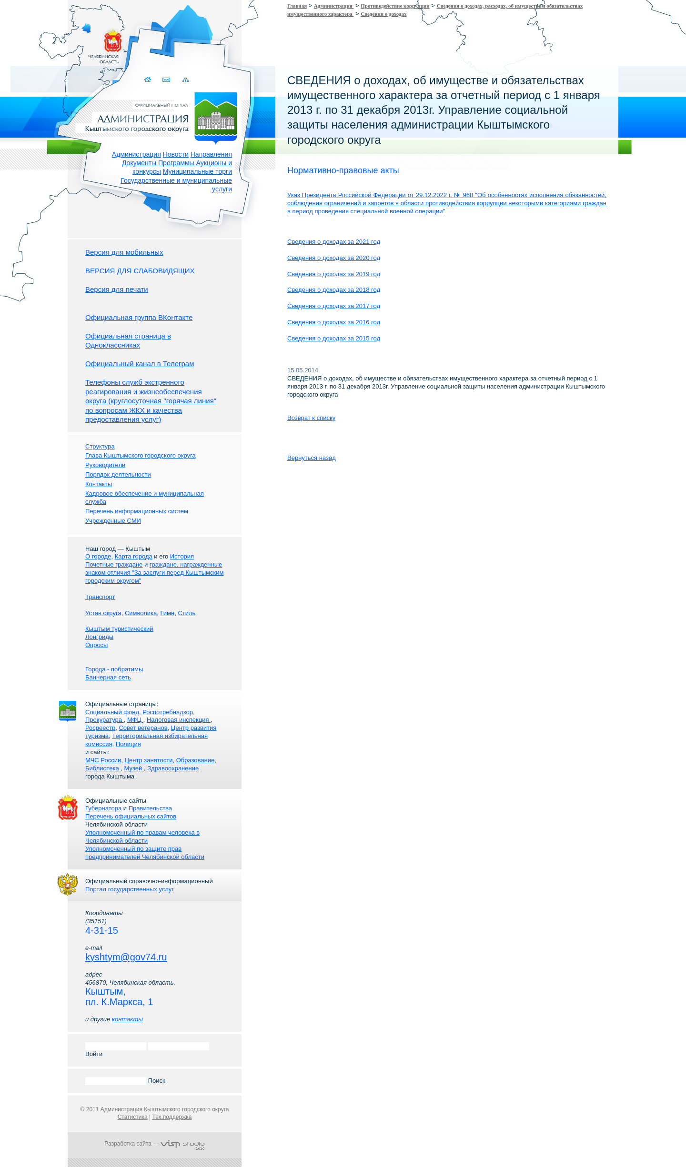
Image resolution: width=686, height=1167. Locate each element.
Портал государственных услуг (129, 889)
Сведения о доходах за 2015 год (333, 338)
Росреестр (100, 727)
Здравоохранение (173, 768)
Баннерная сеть (108, 677)
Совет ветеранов (143, 727)
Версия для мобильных (124, 252)
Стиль (186, 613)
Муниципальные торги (197, 171)
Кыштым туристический (119, 628)
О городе (98, 556)
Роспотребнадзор (167, 712)
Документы (139, 163)
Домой (148, 80)
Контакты (98, 484)
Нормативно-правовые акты (343, 170)
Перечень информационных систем (136, 511)
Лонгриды (99, 636)
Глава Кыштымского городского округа (140, 455)
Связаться (167, 80)
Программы (176, 163)
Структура (100, 446)
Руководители (105, 465)
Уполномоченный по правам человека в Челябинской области (142, 836)
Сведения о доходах (383, 14)
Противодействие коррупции (395, 6)
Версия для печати (116, 289)
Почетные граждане (113, 564)
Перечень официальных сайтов (130, 816)
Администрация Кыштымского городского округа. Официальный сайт (159, 116)
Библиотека (103, 768)
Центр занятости (148, 760)
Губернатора (103, 808)
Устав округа (103, 613)
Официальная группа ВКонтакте (138, 317)
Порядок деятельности (118, 474)
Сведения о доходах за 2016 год (333, 322)
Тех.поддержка (172, 1117)
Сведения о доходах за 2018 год (333, 289)
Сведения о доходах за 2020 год (333, 257)
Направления (211, 154)
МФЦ (135, 719)
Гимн (167, 613)
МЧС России (103, 760)
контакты (127, 1019)
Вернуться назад (311, 457)
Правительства (150, 808)
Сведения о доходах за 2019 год (333, 274)
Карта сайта (186, 80)
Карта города (133, 556)
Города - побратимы (114, 669)
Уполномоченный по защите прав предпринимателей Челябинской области (144, 852)
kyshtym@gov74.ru (126, 957)
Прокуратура (104, 719)
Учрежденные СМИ (113, 520)
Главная (297, 6)
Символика (141, 613)
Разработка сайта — (154, 1143)
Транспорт (100, 596)
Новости (176, 154)
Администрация (136, 154)
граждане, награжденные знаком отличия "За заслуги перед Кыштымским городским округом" (154, 572)
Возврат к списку (311, 417)
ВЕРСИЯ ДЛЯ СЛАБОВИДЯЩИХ (140, 271)
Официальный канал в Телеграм (139, 363)
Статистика (133, 1117)
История (182, 556)
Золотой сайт (25, 42)
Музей (134, 768)
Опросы (96, 644)
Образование (195, 760)
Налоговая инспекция (179, 719)
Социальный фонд (112, 712)
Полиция (128, 744)
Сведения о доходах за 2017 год (333, 305)
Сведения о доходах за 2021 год (333, 241)
